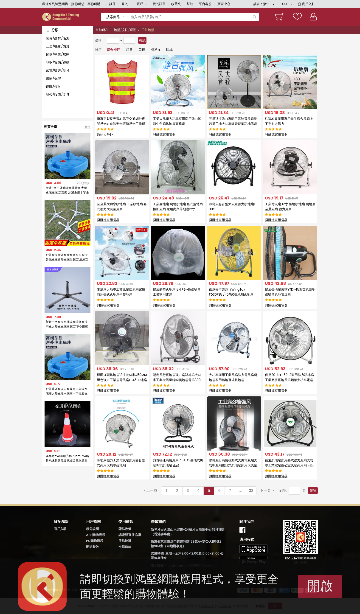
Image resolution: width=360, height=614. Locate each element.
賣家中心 (223, 4)
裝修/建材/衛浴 (58, 38)
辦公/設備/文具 (58, 94)
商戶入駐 (308, 4)
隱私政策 (124, 529)
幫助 (190, 4)
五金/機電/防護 (58, 46)
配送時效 (92, 546)
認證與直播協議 (129, 535)
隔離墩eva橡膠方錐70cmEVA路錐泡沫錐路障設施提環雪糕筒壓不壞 (67, 458)
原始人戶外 (105, 134)
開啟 (320, 586)
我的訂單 (159, 4)
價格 (154, 49)
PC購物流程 (94, 540)
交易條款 (124, 546)
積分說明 (92, 529)
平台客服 (205, 4)
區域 (169, 49)
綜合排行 (113, 49)
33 (251, 490)
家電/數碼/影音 (58, 70)
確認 (142, 40)
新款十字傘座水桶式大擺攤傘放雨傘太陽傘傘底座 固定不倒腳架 (67, 324)
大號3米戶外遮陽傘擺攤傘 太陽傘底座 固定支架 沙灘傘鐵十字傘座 (67, 190)
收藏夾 (176, 4)
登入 (124, 4)
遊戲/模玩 (53, 86)
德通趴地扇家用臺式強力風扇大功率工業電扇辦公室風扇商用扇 (290, 465)
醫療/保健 (53, 78)
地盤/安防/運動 (125, 30)
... (240, 490)
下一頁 (265, 490)
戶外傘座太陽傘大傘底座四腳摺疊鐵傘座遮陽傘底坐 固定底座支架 (67, 257)
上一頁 (151, 490)
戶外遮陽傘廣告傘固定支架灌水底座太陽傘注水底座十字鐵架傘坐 (66, 391)
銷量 (129, 49)
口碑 (142, 49)
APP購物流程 (95, 535)
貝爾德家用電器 (164, 134)
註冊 (112, 4)
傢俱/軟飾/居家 (58, 54)
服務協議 (124, 540)
